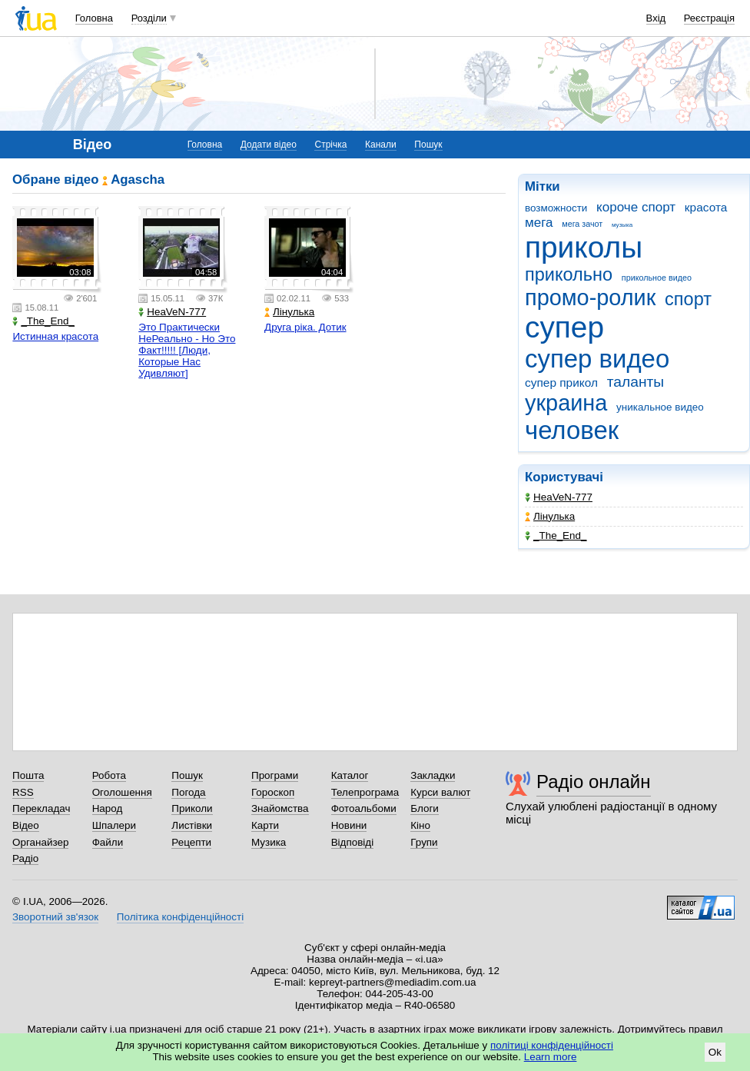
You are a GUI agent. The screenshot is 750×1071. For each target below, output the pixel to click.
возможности (556, 208)
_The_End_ (555, 535)
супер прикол (561, 382)
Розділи (149, 18)
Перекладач (41, 808)
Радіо (25, 858)
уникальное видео (660, 407)
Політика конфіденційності (180, 917)
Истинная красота (55, 336)
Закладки (432, 775)
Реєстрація (709, 18)
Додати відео (269, 144)
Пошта (28, 775)
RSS (23, 792)
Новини (349, 825)
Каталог (350, 775)
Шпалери (114, 825)
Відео (25, 825)
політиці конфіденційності (551, 1045)
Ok (715, 1052)
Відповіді (352, 842)
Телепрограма (365, 792)
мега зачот (582, 223)
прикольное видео (657, 277)
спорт (688, 299)
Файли (108, 842)
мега (539, 222)
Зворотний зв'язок (55, 917)
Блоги (424, 808)
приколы (583, 247)
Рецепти (191, 842)
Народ (107, 808)
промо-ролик (590, 297)
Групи (423, 842)
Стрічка (330, 144)
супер (564, 327)
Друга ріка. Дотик (305, 327)
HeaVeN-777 (558, 497)
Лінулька (550, 516)
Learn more (550, 1057)
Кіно (420, 825)
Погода (188, 792)
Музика (268, 842)
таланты (635, 382)
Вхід (656, 18)
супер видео (597, 358)
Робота (109, 775)
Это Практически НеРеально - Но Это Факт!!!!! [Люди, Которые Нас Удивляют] (186, 350)
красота (706, 207)
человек (572, 430)
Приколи (191, 808)
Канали (381, 144)
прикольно (568, 274)
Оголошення (122, 792)
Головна (94, 18)
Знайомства (280, 808)
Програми (274, 775)
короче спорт (635, 207)
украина (566, 403)
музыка (622, 224)
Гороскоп (272, 792)
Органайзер (40, 842)
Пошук (428, 144)
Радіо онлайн (593, 781)
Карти (265, 825)
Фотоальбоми (364, 808)
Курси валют (440, 792)
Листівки (191, 825)
